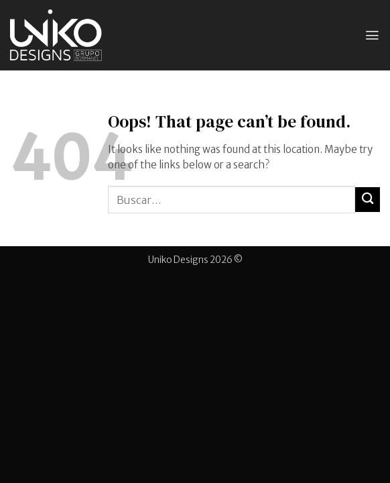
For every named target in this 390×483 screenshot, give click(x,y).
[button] (372, 35)
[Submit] (367, 199)
